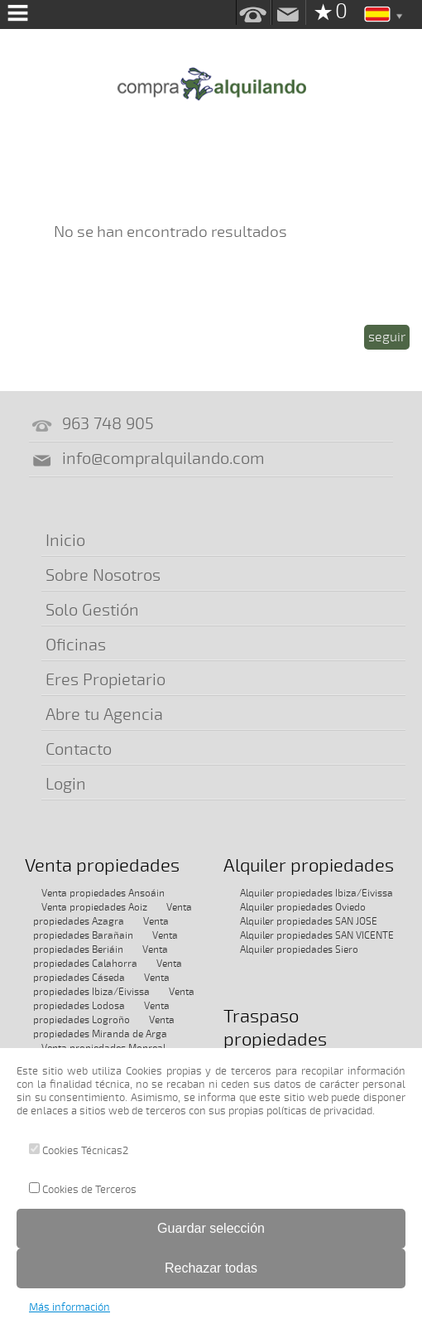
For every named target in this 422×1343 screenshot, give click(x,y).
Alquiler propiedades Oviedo (303, 907)
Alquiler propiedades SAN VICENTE (317, 935)
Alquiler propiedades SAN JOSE (308, 921)
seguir (386, 337)
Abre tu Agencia (104, 714)
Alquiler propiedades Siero (299, 949)
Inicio (65, 540)
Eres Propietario (105, 679)
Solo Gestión (92, 610)
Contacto (79, 749)
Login (66, 784)
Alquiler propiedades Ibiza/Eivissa (316, 893)
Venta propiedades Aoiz (94, 907)
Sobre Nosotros (103, 575)
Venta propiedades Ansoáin (103, 893)
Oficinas (76, 645)
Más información (69, 1307)
